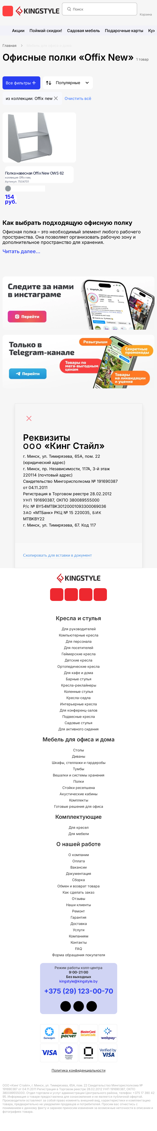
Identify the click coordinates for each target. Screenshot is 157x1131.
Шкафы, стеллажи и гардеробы (78, 762)
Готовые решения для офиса (78, 806)
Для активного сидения (78, 729)
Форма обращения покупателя (78, 955)
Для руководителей (79, 629)
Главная (10, 45)
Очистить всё (78, 98)
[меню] (8, 11)
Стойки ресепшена (78, 787)
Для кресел (79, 827)
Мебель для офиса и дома (49, 45)
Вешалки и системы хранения (78, 775)
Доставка (78, 923)
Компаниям (78, 936)
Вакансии (78, 867)
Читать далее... (21, 251)
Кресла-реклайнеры (78, 685)
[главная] (37, 11)
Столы (78, 750)
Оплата (78, 861)
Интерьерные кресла (78, 704)
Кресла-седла (78, 698)
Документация (78, 873)
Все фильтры (18, 82)
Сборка (78, 880)
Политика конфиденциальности (78, 1070)
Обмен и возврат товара (78, 886)
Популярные (68, 82)
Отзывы (78, 898)
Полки (78, 781)
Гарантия (78, 917)
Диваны (78, 756)
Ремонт (78, 911)
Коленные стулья (78, 691)
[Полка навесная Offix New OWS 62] (39, 137)
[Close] (30, 416)
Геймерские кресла (79, 654)
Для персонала (79, 641)
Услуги (78, 930)
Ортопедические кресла (78, 666)
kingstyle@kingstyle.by (78, 981)
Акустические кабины (78, 794)
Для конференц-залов (78, 710)
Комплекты (78, 800)
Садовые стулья (78, 723)
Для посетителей (78, 647)
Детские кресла (78, 660)
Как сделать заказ (78, 892)
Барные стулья (78, 679)
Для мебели (78, 834)
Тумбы (78, 769)
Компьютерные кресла (78, 635)
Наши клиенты (78, 905)
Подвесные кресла (78, 716)
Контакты (79, 942)
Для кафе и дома (78, 673)
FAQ (78, 948)
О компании (78, 855)
